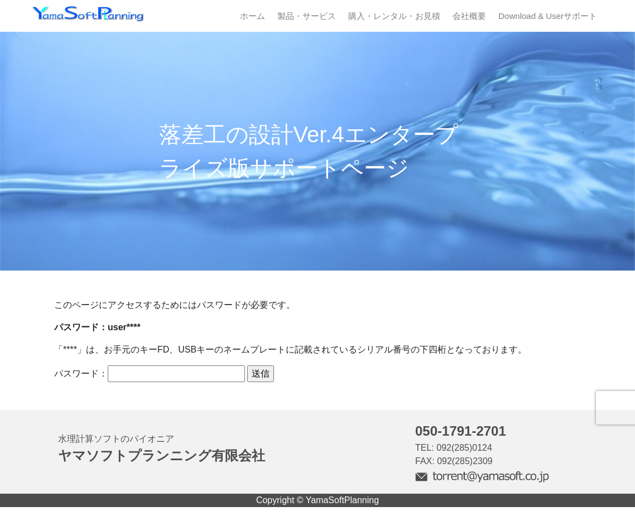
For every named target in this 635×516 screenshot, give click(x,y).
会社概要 (469, 16)
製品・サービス (306, 16)
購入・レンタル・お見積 (394, 16)
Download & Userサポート (547, 16)
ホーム (252, 16)
